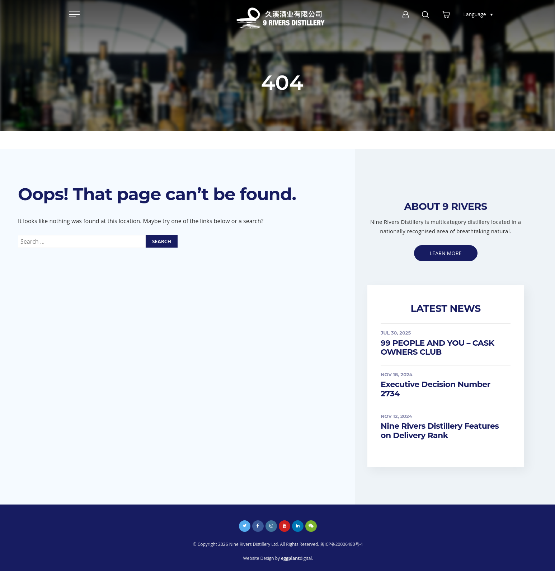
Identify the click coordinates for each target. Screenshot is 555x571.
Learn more (446, 253)
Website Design (258, 558)
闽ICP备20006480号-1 (341, 544)
